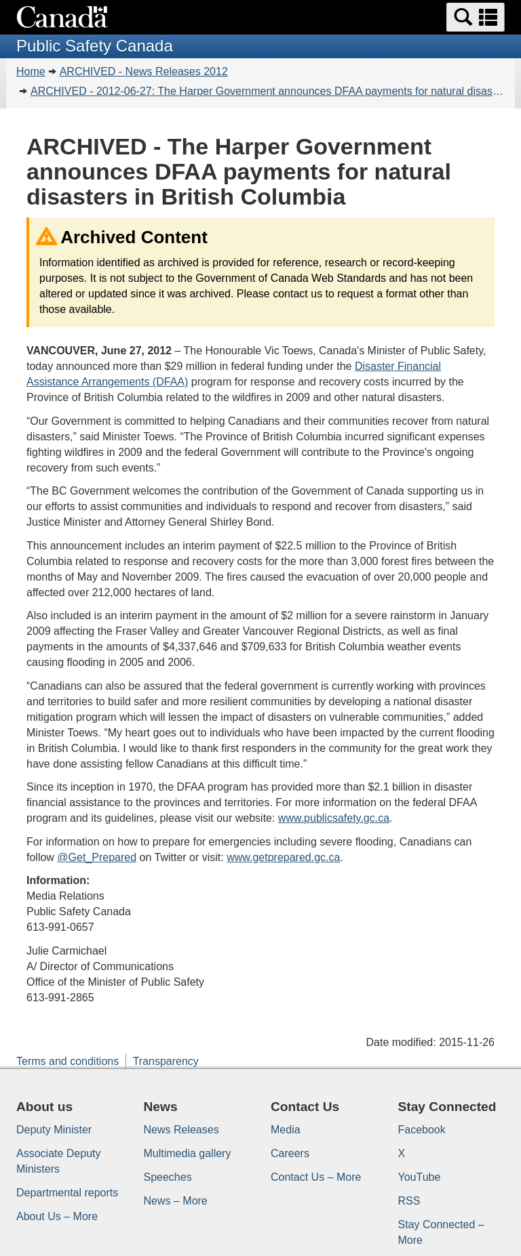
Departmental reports (67, 1192)
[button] (475, 17)
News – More (176, 1201)
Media (286, 1129)
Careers (290, 1153)
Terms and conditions (67, 1061)
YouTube (419, 1177)
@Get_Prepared (96, 857)
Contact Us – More (316, 1177)
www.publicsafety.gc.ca (333, 818)
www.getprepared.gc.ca (283, 857)
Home (30, 71)
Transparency (166, 1061)
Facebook (422, 1129)
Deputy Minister (54, 1129)
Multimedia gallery (187, 1153)
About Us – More (57, 1216)
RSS (409, 1201)
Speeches (168, 1177)
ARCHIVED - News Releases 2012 (144, 71)
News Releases (181, 1129)
